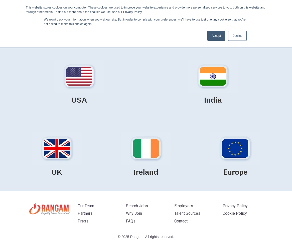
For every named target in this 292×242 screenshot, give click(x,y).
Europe (235, 172)
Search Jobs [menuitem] (137, 205)
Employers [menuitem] (183, 205)
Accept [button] (216, 36)
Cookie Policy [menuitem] (235, 213)
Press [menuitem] (83, 221)
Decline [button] (237, 36)
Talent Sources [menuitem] (187, 213)
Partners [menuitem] (85, 213)
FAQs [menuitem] (130, 221)
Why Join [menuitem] (134, 213)
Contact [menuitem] (181, 221)
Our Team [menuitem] (86, 205)
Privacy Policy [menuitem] (235, 205)
